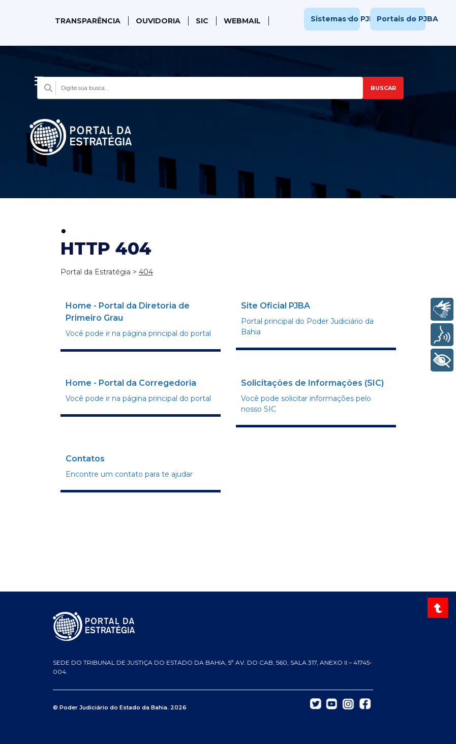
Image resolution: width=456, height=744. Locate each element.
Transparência (87, 20)
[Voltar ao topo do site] (439, 608)
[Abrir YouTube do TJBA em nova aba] (332, 703)
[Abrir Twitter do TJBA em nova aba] (316, 703)
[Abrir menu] (39, 78)
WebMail (242, 20)
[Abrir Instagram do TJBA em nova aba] (348, 703)
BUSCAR (383, 87)
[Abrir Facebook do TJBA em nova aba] (365, 703)
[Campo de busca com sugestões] (199, 88)
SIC (202, 20)
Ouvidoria (158, 20)
